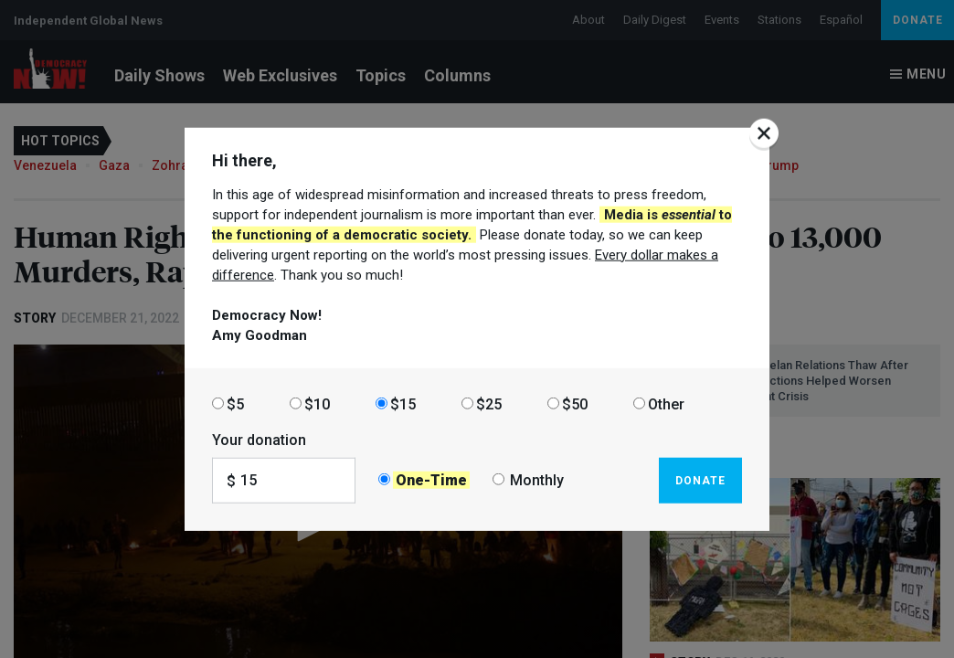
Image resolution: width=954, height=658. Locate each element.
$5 (235, 403)
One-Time (431, 480)
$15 (403, 403)
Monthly (537, 480)
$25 (489, 403)
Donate (700, 479)
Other (666, 403)
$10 (317, 403)
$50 (575, 403)
